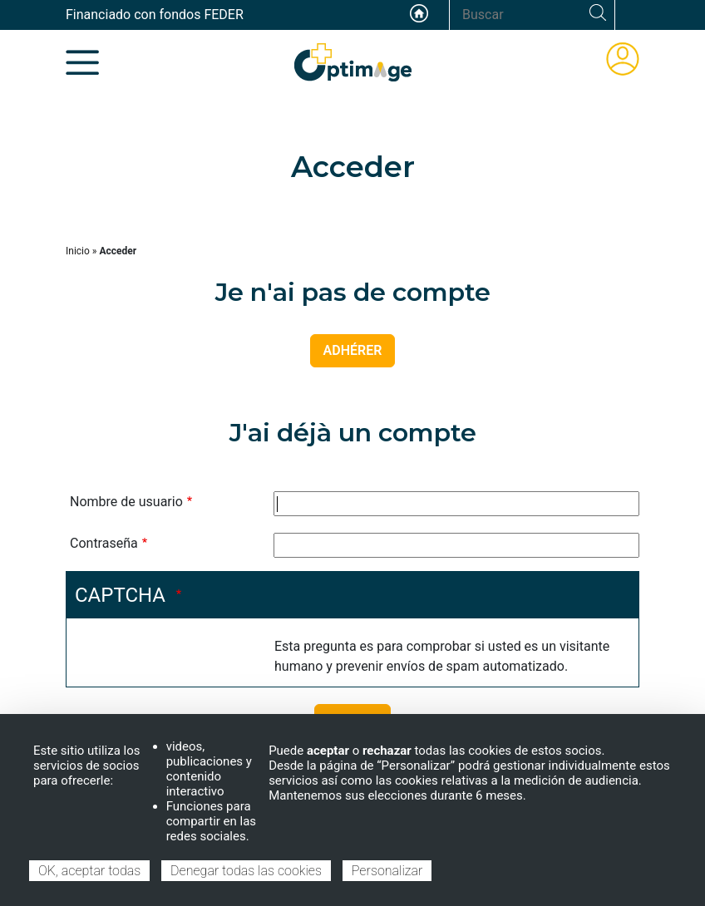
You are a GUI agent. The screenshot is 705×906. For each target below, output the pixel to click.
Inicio (78, 251)
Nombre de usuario (126, 502)
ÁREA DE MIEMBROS (622, 59)
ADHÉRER (352, 350)
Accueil (419, 13)
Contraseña (104, 543)
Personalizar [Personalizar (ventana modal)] (387, 871)
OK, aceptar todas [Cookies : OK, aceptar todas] (89, 871)
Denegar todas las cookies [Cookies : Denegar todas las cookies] (246, 871)
